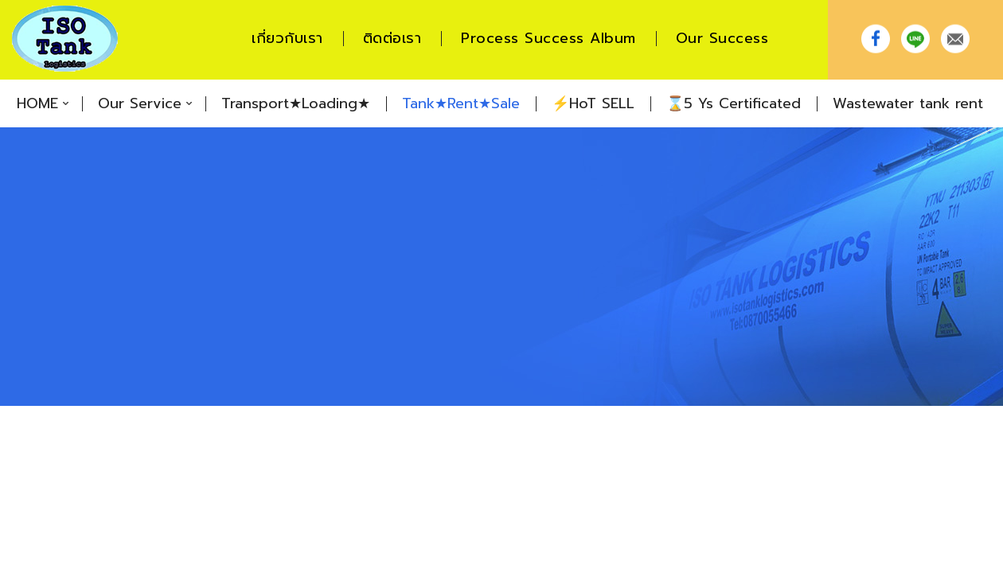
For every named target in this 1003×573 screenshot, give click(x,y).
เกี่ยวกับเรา (287, 38)
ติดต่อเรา (392, 38)
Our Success (722, 38)
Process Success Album (548, 38)
